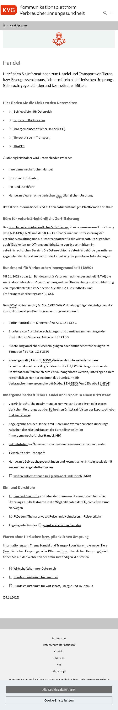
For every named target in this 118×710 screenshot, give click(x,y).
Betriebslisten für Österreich (30, 113)
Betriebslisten (18, 446)
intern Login (59, 673)
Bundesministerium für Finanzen (33, 579)
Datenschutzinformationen (59, 646)
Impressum (59, 640)
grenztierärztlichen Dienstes (59, 527)
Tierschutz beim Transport (29, 139)
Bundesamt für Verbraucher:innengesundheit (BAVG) (67, 278)
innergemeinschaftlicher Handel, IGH (35, 437)
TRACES (16, 148)
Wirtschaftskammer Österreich (32, 570)
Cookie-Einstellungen (59, 700)
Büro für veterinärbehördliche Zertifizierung (39, 229)
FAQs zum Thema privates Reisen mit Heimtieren (44, 518)
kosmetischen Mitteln (80, 463)
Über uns (59, 659)
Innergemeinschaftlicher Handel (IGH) (37, 130)
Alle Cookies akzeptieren (59, 689)
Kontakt (59, 653)
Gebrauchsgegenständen (41, 463)
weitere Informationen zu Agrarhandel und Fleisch (45, 478)
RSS (59, 666)
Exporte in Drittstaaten (27, 122)
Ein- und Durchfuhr (24, 498)
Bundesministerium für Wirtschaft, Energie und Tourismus (51, 587)
